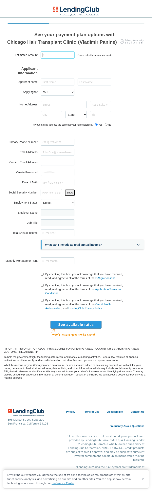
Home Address (28, 104)
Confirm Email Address (23, 162)
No (109, 124)
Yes (100, 124)
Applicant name (28, 81)
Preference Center (63, 483)
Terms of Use (91, 411)
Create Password (26, 172)
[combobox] (64, 104)
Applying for (30, 92)
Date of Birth (30, 182)
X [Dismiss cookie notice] (143, 479)
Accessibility (115, 411)
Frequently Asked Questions (127, 426)
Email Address (28, 152)
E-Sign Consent (105, 278)
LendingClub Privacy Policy (85, 308)
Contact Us (137, 411)
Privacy (70, 411)
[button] (93, 244)
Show (70, 192)
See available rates (76, 325)
